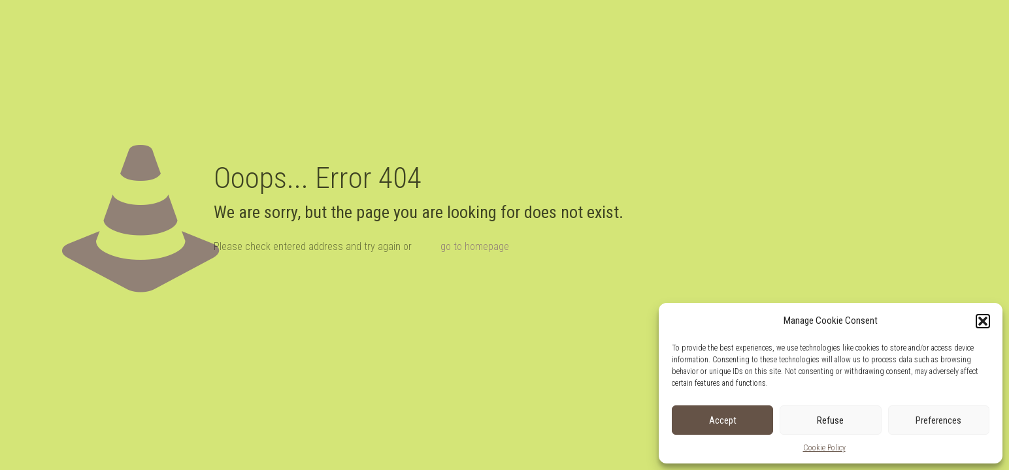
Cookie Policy (824, 447)
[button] (982, 321)
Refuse (830, 420)
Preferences (938, 420)
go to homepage (474, 246)
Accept (722, 420)
